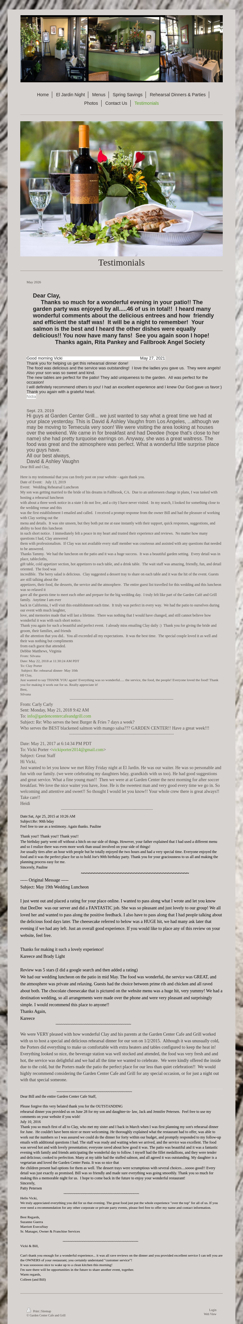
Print (33, 1311)
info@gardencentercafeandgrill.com (59, 716)
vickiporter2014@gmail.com (77, 749)
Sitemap (46, 1311)
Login (212, 1310)
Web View (210, 1314)
